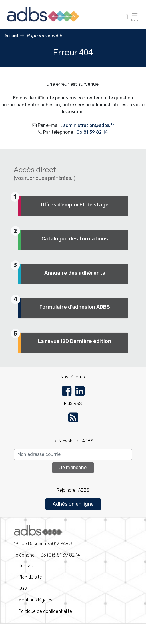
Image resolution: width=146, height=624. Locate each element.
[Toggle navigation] (127, 17)
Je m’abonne (73, 467)
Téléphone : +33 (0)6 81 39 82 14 (47, 541)
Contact (26, 565)
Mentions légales (35, 600)
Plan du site (30, 577)
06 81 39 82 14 (92, 132)
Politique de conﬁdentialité (45, 611)
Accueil (11, 35)
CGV (22, 588)
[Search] (73, 454)
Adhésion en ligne (73, 504)
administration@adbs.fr (88, 125)
